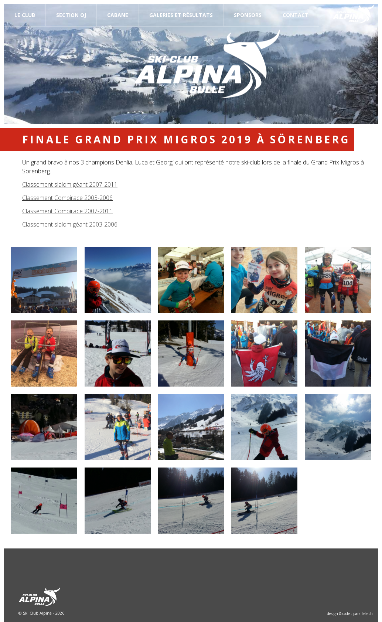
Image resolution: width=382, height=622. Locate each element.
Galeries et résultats (181, 14)
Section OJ (71, 14)
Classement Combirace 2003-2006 (67, 198)
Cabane (117, 14)
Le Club (24, 14)
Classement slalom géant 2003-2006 (69, 224)
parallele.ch (363, 613)
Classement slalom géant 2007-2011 (69, 184)
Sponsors (248, 14)
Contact (295, 14)
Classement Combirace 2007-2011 (67, 211)
